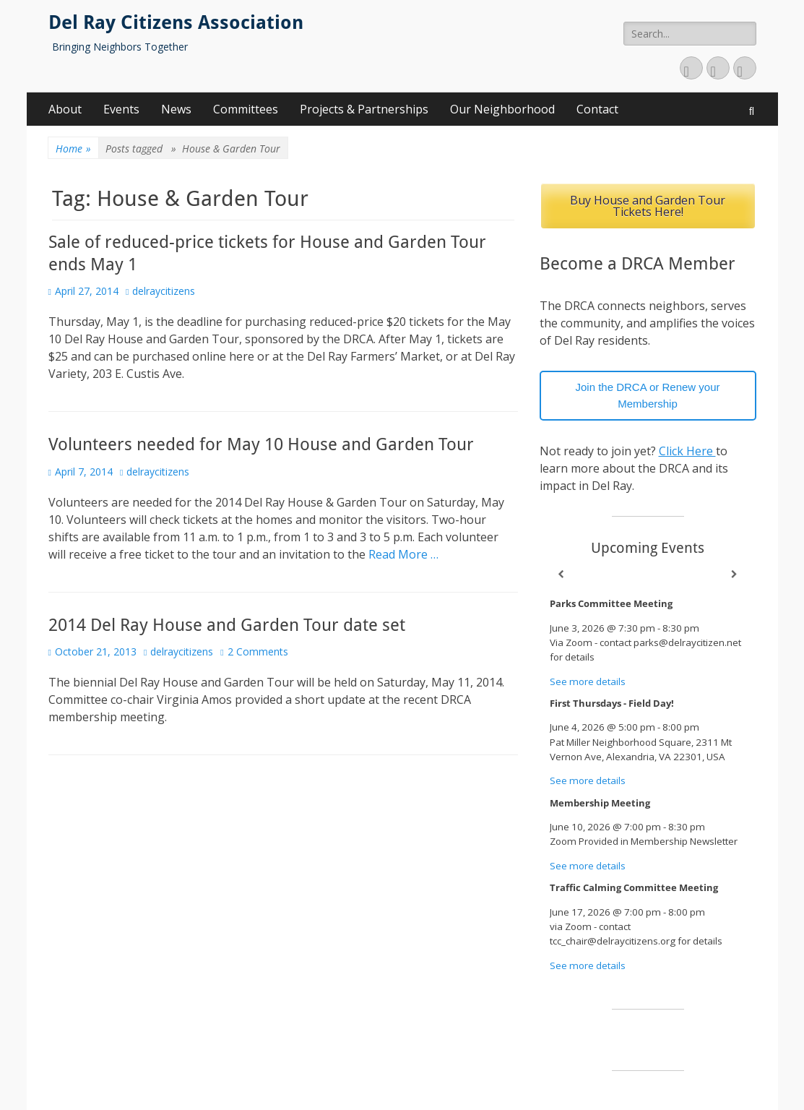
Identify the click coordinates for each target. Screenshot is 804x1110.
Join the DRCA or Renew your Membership (647, 395)
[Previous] (561, 574)
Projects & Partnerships (364, 109)
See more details (588, 681)
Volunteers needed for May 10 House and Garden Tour (261, 444)
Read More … (403, 554)
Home (73, 148)
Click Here (687, 451)
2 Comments (258, 651)
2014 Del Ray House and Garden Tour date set (226, 625)
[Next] (734, 574)
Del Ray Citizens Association (175, 22)
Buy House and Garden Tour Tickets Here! (647, 206)
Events (121, 109)
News (176, 109)
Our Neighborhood (502, 109)
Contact (597, 109)
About (65, 109)
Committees (245, 109)
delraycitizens (163, 291)
